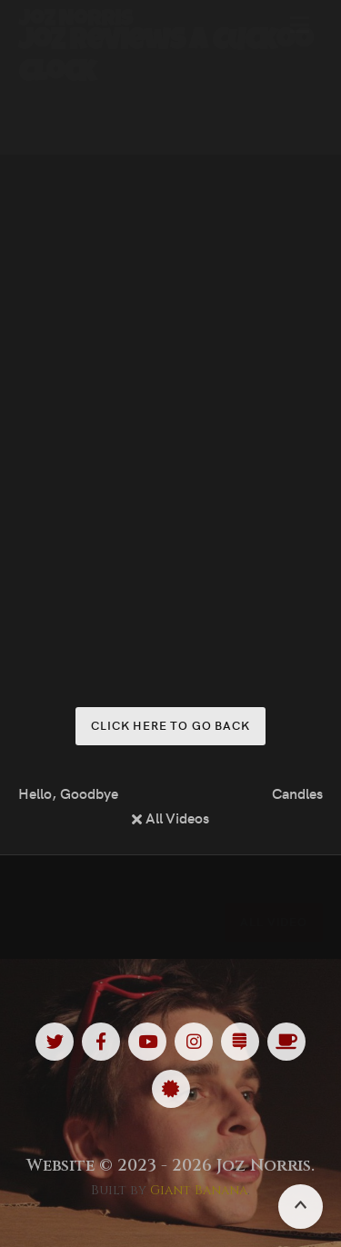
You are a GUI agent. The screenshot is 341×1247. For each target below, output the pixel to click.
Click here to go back (170, 724)
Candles (297, 793)
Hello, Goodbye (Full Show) (69, 793)
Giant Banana (198, 1190)
